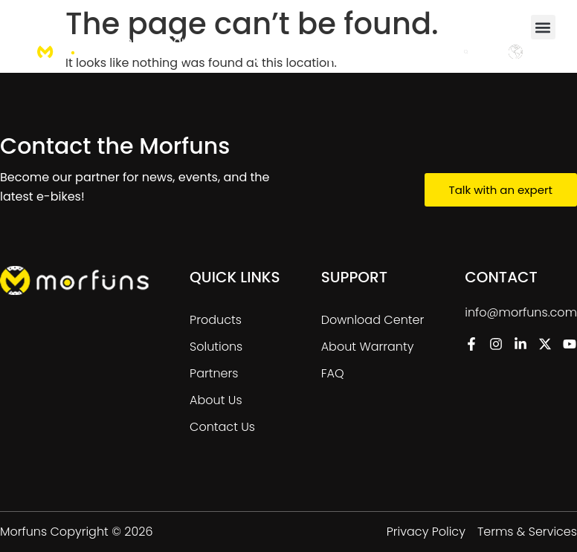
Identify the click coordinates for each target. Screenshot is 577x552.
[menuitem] (180, 51)
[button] (543, 27)
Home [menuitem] (114, 41)
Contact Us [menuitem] (459, 51)
